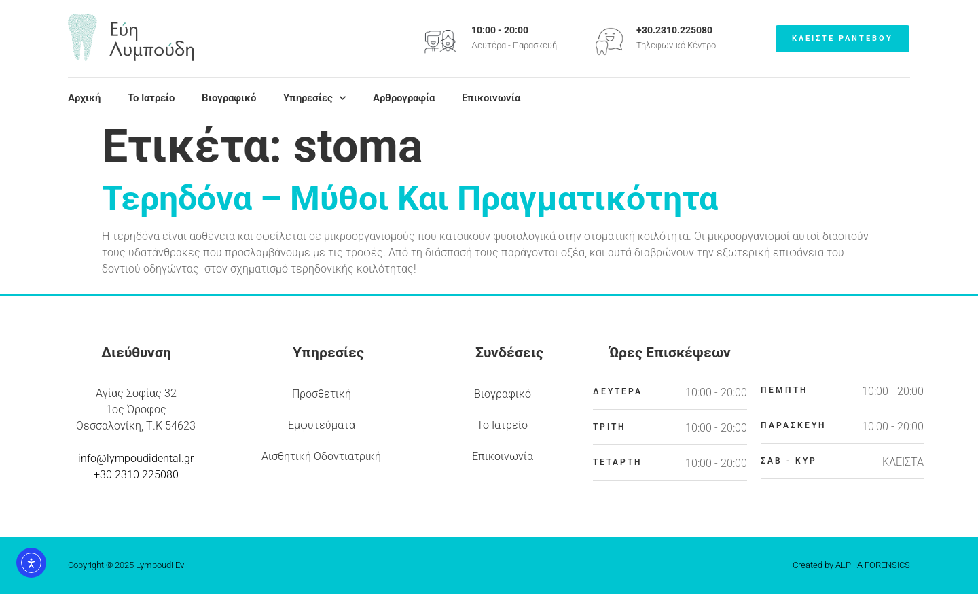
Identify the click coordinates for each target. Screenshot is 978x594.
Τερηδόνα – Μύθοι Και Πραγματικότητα (410, 198)
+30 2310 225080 (136, 474)
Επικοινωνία (491, 98)
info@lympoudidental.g (134, 458)
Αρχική (84, 98)
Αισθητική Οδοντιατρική (321, 456)
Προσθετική (321, 393)
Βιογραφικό (229, 98)
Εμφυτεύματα (321, 425)
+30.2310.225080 (674, 29)
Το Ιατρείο (151, 98)
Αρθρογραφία (404, 98)
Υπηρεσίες (314, 98)
